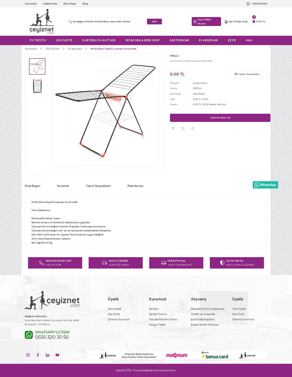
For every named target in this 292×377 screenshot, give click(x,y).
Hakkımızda (50, 3)
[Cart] (258, 21)
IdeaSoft (122, 370)
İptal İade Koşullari (202, 319)
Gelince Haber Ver (220, 117)
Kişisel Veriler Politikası (205, 324)
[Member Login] (226, 21)
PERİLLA (197, 88)
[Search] (114, 21)
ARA (154, 21)
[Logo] (42, 21)
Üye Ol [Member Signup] (232, 21)
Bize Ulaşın (70, 3)
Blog (85, 3)
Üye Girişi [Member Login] (242, 21)
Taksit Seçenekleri (98, 186)
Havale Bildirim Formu (163, 319)
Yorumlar (63, 186)
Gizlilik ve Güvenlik (203, 314)
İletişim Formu (158, 314)
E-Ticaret (136, 370)
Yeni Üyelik (114, 309)
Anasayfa (31, 3)
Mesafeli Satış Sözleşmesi (207, 309)
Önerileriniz (135, 186)
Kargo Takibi (157, 324)
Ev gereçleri (200, 83)
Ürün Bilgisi (32, 186)
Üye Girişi (114, 314)
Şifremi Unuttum (119, 319)
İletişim (153, 309)
